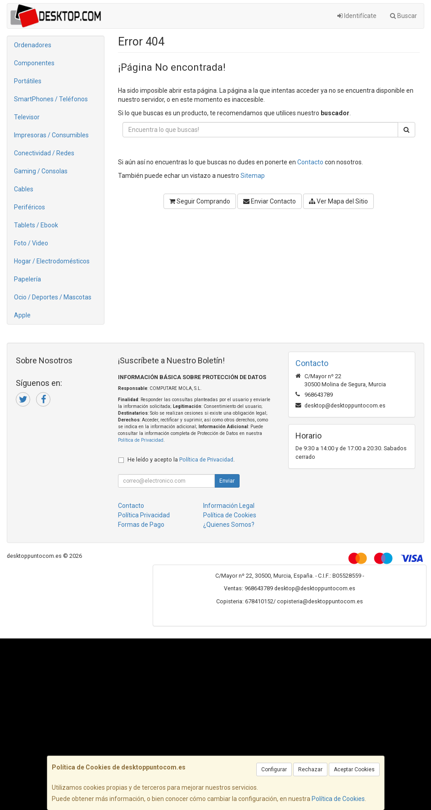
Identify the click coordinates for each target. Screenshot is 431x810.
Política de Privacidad (140, 440)
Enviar (227, 481)
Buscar (403, 15)
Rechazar (310, 769)
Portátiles (27, 81)
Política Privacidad (144, 515)
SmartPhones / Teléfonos (51, 99)
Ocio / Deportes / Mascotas (52, 297)
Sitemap (252, 175)
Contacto (310, 162)
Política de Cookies (338, 798)
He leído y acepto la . (181, 459)
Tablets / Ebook (36, 225)
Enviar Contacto (269, 201)
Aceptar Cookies (354, 769)
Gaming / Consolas (41, 171)
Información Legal (228, 505)
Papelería (27, 279)
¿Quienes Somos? (228, 524)
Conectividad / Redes (44, 153)
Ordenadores (32, 45)
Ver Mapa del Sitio (338, 201)
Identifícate (357, 15)
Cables (23, 189)
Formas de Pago (141, 524)
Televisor (27, 117)
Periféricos (29, 207)
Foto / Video (31, 243)
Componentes (34, 63)
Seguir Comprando (199, 201)
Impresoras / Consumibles (51, 135)
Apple (22, 315)
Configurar (274, 769)
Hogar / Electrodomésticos (52, 261)
